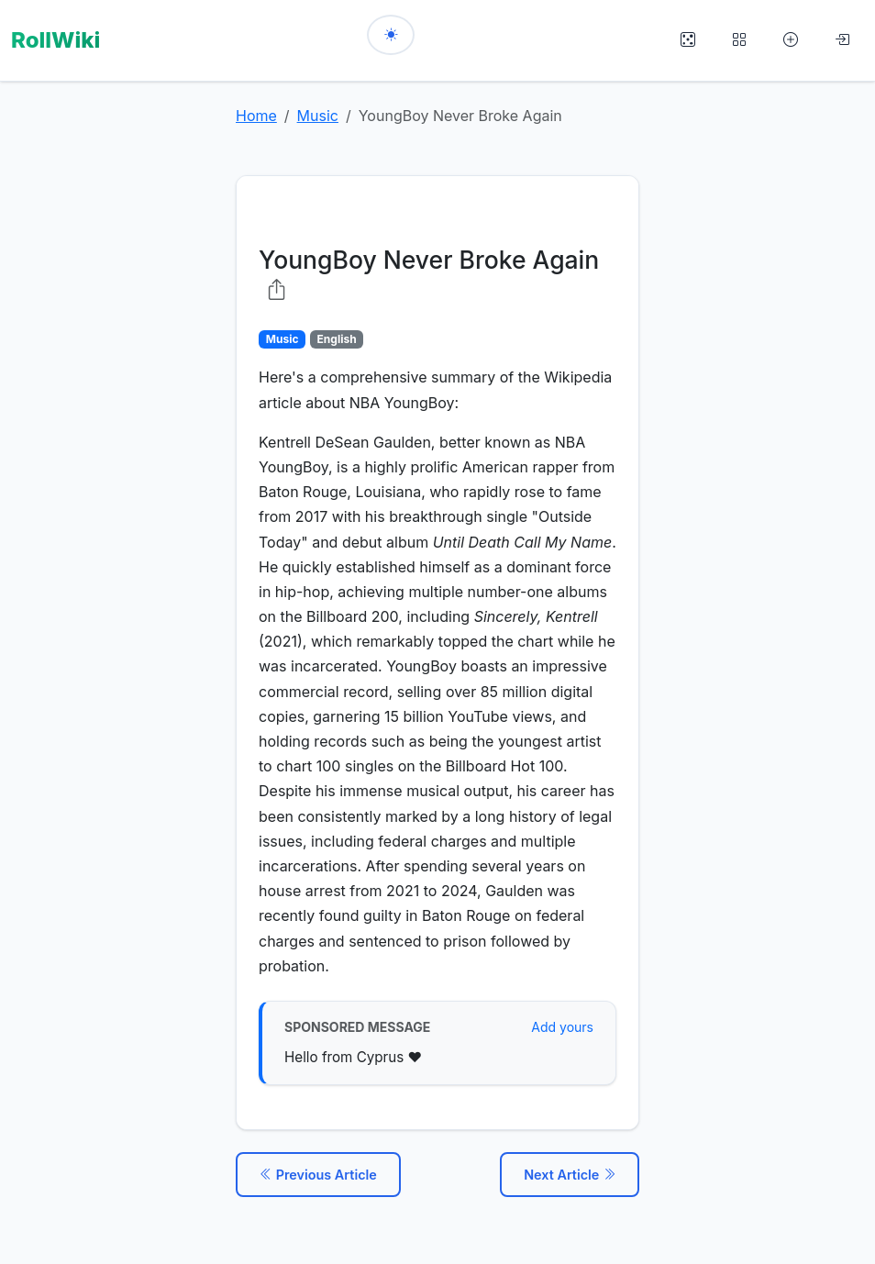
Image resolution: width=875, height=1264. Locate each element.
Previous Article (318, 1169)
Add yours (562, 1022)
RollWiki (55, 37)
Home (256, 111)
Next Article (569, 1169)
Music (317, 111)
